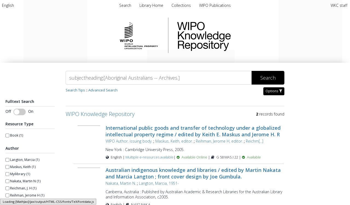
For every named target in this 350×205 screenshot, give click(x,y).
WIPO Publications (215, 5)
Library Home (151, 5)
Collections (181, 5)
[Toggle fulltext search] (19, 112)
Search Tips (75, 90)
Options (274, 91)
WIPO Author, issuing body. (129, 141)
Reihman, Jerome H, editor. (219, 141)
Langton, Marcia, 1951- (159, 183)
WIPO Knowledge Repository (226, 35)
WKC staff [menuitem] (339, 5)
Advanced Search (103, 90)
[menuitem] (8, 5)
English (8, 5)
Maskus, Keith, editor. (174, 141)
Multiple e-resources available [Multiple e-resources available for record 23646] (150, 157)
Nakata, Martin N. (121, 183)
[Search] (159, 78)
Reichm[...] (254, 141)
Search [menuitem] (125, 5)
